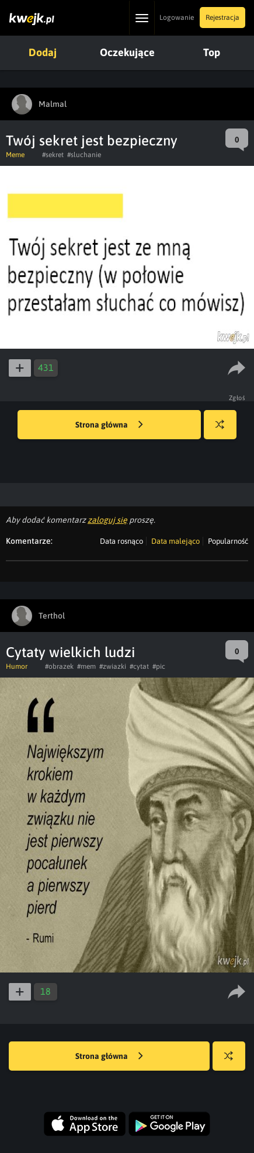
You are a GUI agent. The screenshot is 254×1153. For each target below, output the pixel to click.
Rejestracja (222, 17)
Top (211, 52)
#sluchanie (84, 155)
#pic (158, 666)
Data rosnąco (121, 541)
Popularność (228, 541)
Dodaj (43, 52)
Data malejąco (175, 541)
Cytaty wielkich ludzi (70, 652)
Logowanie (176, 17)
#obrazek (59, 666)
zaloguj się (107, 520)
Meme (15, 155)
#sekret (53, 155)
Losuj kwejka (224, 430)
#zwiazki (112, 666)
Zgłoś (237, 397)
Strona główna (109, 425)
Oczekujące (127, 52)
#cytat (139, 666)
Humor (16, 666)
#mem (86, 666)
